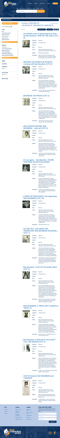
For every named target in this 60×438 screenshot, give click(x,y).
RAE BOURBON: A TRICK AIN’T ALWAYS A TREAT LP (40, 307)
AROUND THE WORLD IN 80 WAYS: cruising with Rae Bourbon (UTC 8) (38, 63)
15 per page (49, 29)
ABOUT (49, 3)
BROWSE (30, 3)
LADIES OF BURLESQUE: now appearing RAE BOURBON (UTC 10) (40, 197)
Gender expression (5, 34)
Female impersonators (6, 33)
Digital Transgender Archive (10, 4)
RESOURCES (42, 3)
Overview (6, 409)
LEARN (36, 3)
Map (17, 8)
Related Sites (28, 419)
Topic (34, 8)
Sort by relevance (41, 29)
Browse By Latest (18, 419)
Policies (5, 411)
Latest (41, 8)
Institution (22, 8)
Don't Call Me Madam (6, 52)
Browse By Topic (18, 417)
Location (4, 63)
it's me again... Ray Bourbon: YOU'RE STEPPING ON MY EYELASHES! (38, 161)
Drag (3, 31)
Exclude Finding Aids (7, 26)
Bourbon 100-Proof (5, 50)
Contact (6, 413)
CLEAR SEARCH (54, 23)
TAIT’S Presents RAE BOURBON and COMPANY (38, 377)
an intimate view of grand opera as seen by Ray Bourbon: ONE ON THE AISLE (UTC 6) (40, 36)
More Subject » (7, 57)
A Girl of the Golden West (7, 48)
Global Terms (28, 415)
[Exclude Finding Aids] (11, 26)
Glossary (28, 417)
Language (4, 66)
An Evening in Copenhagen (7, 53)
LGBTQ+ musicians (5, 39)
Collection (28, 8)
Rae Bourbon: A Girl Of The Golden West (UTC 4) (40, 268)
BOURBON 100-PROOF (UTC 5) (36, 96)
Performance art (5, 37)
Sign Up (53, 421)
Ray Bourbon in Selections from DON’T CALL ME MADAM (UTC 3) (39, 341)
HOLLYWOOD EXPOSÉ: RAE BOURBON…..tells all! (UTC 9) (35, 127)
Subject (4, 45)
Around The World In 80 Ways (7, 55)
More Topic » (6, 42)
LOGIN (55, 3)
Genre (37, 8)
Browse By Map (18, 409)
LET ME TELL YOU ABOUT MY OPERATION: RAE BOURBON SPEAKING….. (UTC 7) (41, 231)
